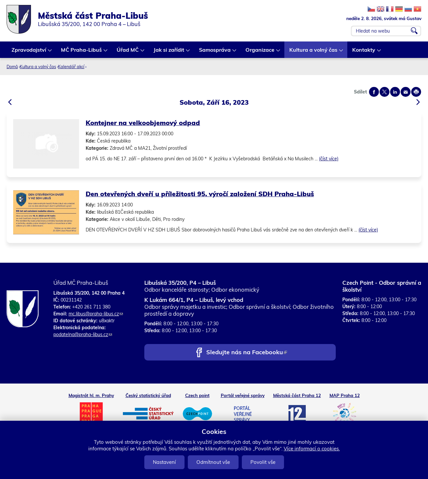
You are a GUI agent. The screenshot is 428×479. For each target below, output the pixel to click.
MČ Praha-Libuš (81, 52)
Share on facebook (374, 92)
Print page (416, 92)
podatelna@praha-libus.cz (82, 334)
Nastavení (164, 462)
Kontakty (364, 52)
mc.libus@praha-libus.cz (96, 314)
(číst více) (328, 159)
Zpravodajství (29, 52)
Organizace (260, 52)
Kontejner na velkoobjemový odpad (143, 123)
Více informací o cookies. (312, 448)
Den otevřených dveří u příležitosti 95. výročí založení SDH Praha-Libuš (200, 194)
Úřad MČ (128, 52)
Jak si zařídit (169, 52)
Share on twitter (384, 92)
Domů (12, 66)
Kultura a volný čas (313, 52)
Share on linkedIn (395, 92)
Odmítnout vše (213, 462)
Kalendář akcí (71, 66)
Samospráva (215, 52)
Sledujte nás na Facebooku (246, 352)
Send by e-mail (406, 92)
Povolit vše (262, 462)
